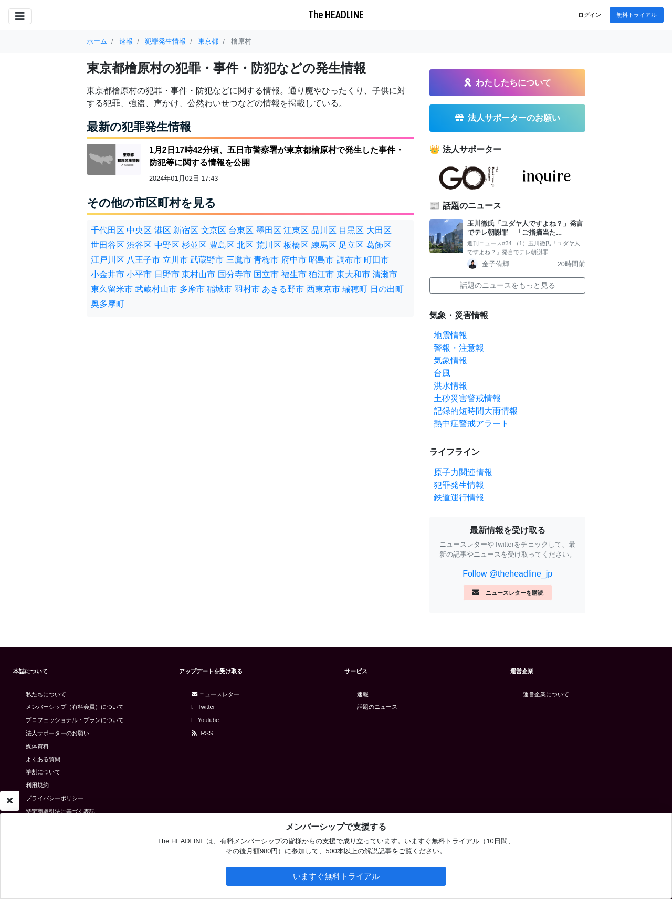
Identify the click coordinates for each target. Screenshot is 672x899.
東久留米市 (112, 289)
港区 (162, 230)
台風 (442, 373)
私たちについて (46, 694)
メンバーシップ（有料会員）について (75, 707)
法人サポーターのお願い (57, 733)
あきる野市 (283, 289)
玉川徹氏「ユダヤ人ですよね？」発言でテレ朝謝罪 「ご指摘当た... (525, 227)
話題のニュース (377, 707)
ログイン (589, 15)
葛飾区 (379, 245)
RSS (202, 733)
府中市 (294, 259)
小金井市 (107, 274)
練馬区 (324, 245)
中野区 (167, 245)
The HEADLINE (336, 14)
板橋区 (296, 245)
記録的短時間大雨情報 (476, 410)
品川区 (324, 230)
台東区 (241, 230)
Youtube (205, 720)
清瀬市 (384, 274)
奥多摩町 (107, 303)
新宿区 (185, 230)
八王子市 (143, 259)
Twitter (203, 707)
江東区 (296, 230)
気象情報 (450, 360)
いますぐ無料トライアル (336, 876)
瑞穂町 (355, 289)
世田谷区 (107, 245)
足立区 (351, 245)
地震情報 (450, 335)
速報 (363, 694)
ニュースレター (215, 694)
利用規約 (37, 785)
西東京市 (323, 289)
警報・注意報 (459, 347)
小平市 (139, 274)
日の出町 (387, 289)
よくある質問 (43, 759)
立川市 (175, 259)
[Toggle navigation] (20, 16)
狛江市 (321, 274)
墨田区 (268, 230)
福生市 (294, 274)
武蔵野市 (207, 259)
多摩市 (192, 289)
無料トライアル (636, 15)
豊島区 (222, 245)
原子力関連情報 (463, 472)
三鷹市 (238, 259)
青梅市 (266, 259)
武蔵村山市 (156, 289)
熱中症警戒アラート (471, 423)
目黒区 (351, 230)
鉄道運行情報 (459, 497)
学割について (43, 772)
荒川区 (268, 245)
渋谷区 (139, 245)
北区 (245, 245)
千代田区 (107, 230)
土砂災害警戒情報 (467, 398)
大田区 (379, 230)
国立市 (266, 274)
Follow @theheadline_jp (507, 573)
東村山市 (198, 274)
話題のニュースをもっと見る (507, 285)
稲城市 (219, 289)
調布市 (349, 259)
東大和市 (353, 274)
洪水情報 (450, 385)
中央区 (139, 230)
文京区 (213, 230)
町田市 (376, 259)
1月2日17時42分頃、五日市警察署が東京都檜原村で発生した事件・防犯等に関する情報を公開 (276, 156)
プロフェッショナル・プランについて (75, 720)
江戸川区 (107, 259)
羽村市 (247, 289)
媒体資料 (37, 746)
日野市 (167, 274)
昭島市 (321, 259)
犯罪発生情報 (459, 484)
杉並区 (194, 245)
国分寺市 (234, 274)
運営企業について (546, 694)
